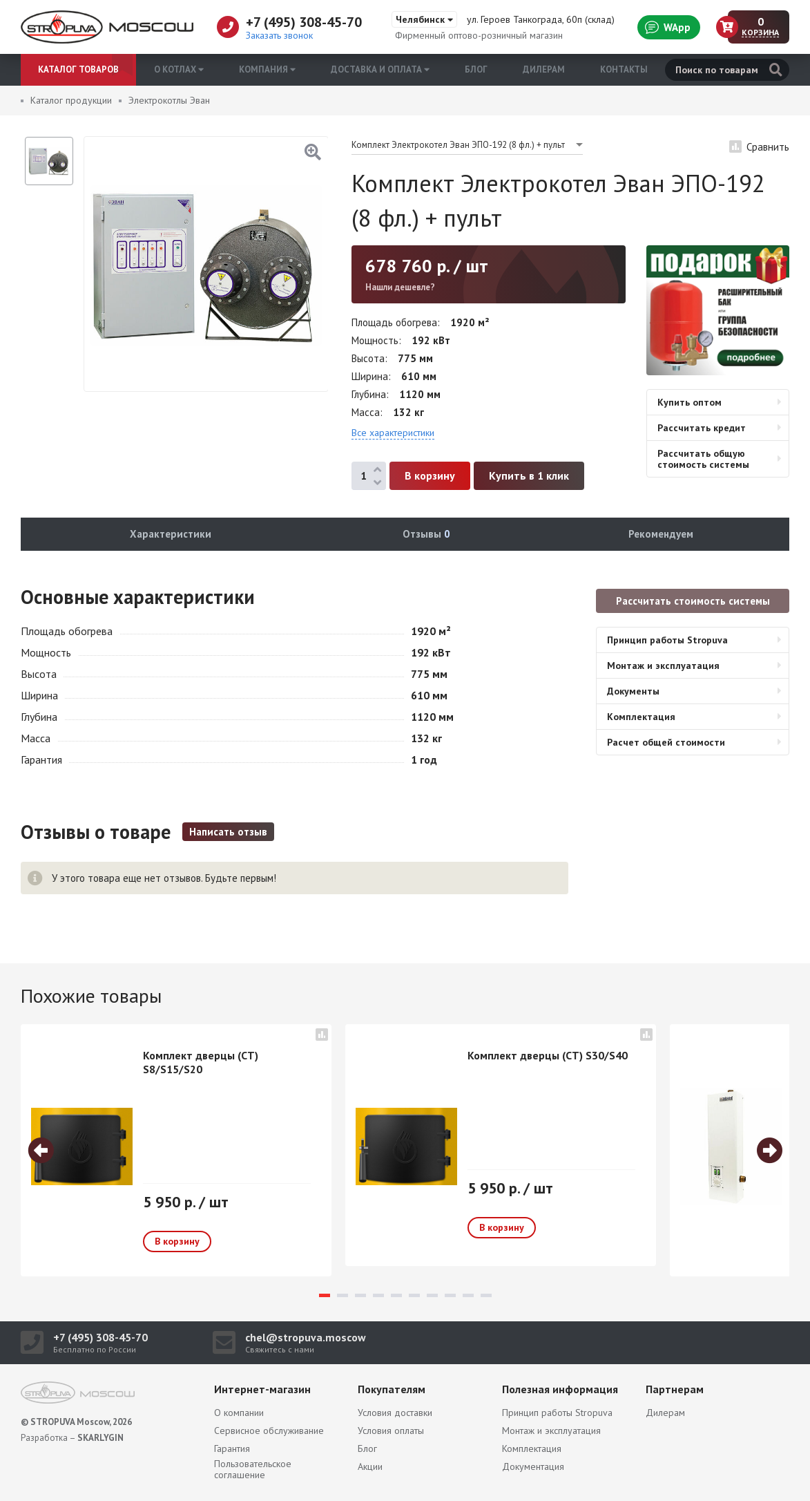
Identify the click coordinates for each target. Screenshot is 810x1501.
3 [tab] (360, 1295)
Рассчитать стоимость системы (693, 600)
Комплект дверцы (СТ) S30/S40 (547, 1055)
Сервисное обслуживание (269, 1430)
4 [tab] (378, 1295)
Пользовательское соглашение (252, 1469)
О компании (239, 1412)
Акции (370, 1466)
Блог (476, 69)
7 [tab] (432, 1295)
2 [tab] (342, 1295)
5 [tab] (396, 1295)
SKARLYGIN (100, 1438)
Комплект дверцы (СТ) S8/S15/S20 (200, 1062)
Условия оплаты (391, 1430)
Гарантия (232, 1448)
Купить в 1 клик (529, 475)
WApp (668, 27)
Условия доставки (395, 1412)
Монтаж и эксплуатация (663, 665)
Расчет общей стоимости (666, 742)
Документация (533, 1466)
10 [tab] (486, 1295)
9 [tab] (468, 1295)
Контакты (624, 69)
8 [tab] (450, 1295)
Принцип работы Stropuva (667, 640)
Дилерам (544, 69)
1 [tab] (324, 1295)
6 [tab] (414, 1295)
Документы (633, 691)
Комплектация (641, 716)
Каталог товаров (78, 69)
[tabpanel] (176, 1150)
